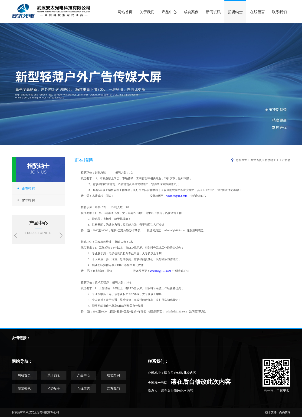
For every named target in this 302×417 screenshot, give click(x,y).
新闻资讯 (213, 12)
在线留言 (257, 12)
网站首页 (125, 12)
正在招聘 (25, 188)
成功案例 (191, 12)
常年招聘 (25, 200)
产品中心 (169, 12)
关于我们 (147, 12)
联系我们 (279, 12)
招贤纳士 (235, 12)
